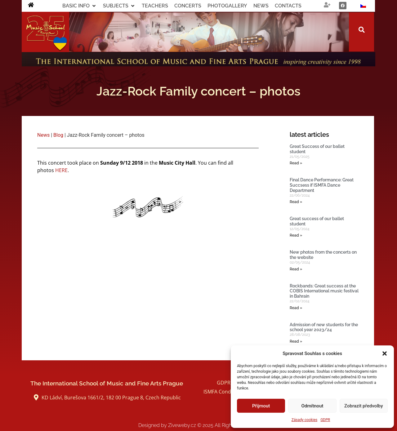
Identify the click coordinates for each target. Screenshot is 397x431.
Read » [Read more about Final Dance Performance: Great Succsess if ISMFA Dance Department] (296, 202)
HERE (61, 170)
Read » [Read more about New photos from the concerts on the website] (296, 269)
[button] (384, 353)
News (43, 135)
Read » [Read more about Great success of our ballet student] (296, 235)
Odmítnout (312, 406)
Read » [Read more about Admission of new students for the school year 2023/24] (296, 341)
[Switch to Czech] (363, 6)
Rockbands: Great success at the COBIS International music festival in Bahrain (324, 291)
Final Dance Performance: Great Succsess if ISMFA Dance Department (322, 185)
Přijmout (261, 406)
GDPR (325, 420)
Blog (58, 135)
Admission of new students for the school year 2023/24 (324, 327)
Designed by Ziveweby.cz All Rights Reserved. (198, 425)
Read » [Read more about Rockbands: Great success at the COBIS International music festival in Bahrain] (296, 308)
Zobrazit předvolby (363, 406)
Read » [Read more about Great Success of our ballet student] (296, 163)
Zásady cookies (304, 420)
